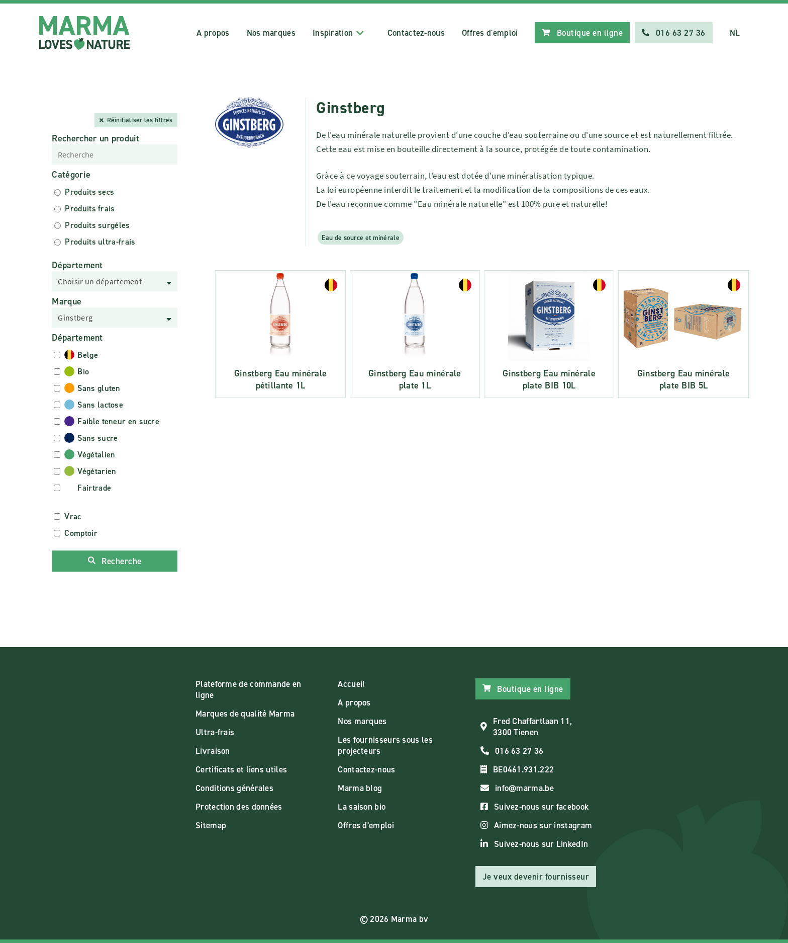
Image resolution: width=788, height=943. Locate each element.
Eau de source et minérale (361, 237)
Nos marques (271, 32)
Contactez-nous (416, 32)
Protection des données (238, 806)
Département (77, 265)
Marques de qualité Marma (244, 713)
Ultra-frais (214, 732)
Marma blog (360, 788)
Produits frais (90, 208)
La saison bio (361, 806)
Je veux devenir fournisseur (535, 876)
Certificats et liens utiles (241, 769)
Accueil (351, 683)
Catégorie (71, 175)
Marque (66, 301)
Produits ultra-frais (100, 242)
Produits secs (89, 192)
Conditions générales (234, 788)
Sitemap (210, 825)
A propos (212, 32)
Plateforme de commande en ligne (248, 689)
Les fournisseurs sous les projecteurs (385, 745)
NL (735, 32)
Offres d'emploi (490, 32)
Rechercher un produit (95, 138)
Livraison (212, 750)
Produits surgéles (97, 225)
